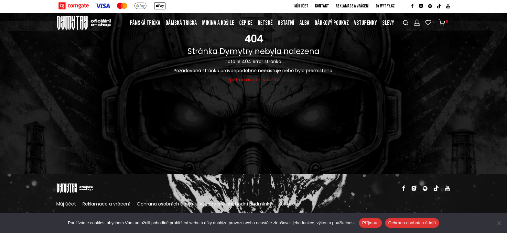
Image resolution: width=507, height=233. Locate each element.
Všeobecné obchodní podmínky (236, 204)
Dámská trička (181, 23)
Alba (304, 23)
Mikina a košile (218, 23)
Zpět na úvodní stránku (253, 79)
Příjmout (370, 222)
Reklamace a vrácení (352, 6)
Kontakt (322, 6)
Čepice (246, 23)
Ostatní (286, 23)
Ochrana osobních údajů (165, 204)
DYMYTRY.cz (385, 6)
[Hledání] (405, 23)
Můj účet (301, 6)
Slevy (388, 23)
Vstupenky (365, 23)
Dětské (265, 23)
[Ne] (499, 223)
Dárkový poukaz (332, 23)
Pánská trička (145, 23)
